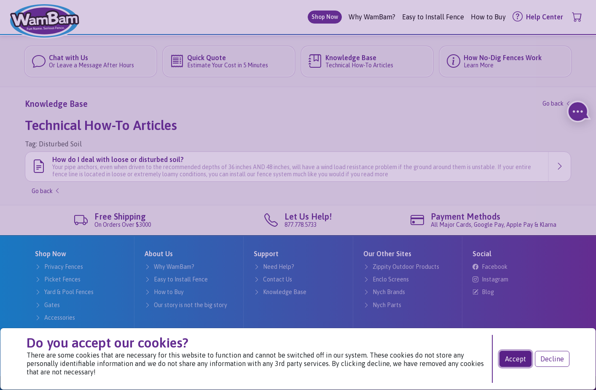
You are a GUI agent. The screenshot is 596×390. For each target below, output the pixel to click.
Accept (515, 359)
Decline (552, 359)
